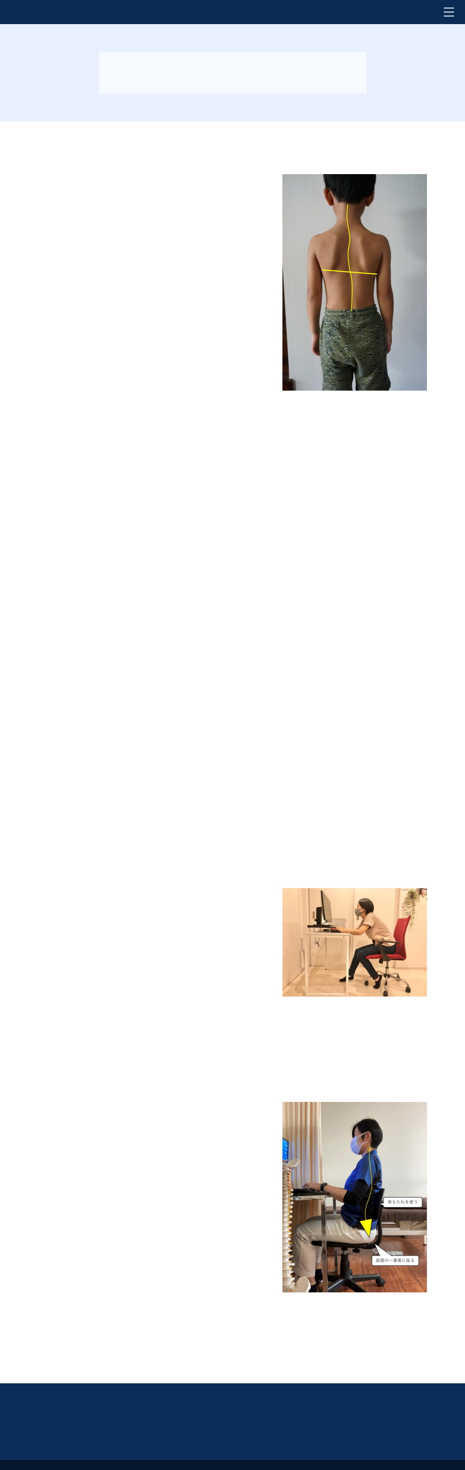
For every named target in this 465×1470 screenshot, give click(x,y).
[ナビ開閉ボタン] (448, 12)
